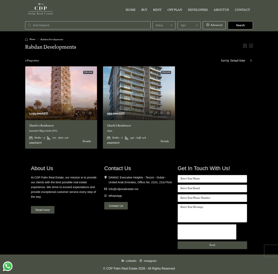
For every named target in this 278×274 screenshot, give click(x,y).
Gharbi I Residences (119, 125)
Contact (242, 10)
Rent (157, 10)
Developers (198, 10)
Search (240, 25)
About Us (221, 10)
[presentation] (207, 231)
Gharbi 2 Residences (41, 125)
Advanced (214, 25)
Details (87, 141)
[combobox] (164, 25)
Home (131, 10)
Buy (144, 10)
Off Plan (174, 10)
